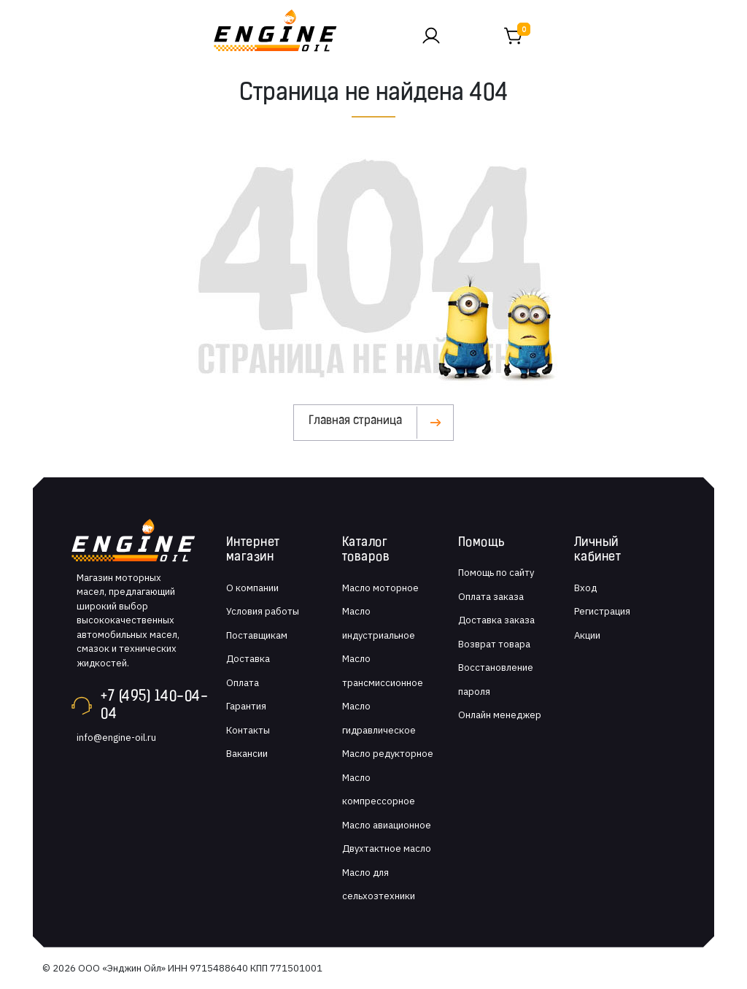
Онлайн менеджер (499, 715)
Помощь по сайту (496, 572)
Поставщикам (256, 635)
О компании (252, 588)
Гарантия (246, 706)
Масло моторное (380, 588)
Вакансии (247, 753)
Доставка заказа (496, 620)
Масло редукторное (387, 753)
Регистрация (602, 611)
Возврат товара (494, 644)
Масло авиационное (386, 825)
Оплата (242, 683)
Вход (585, 588)
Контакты (248, 730)
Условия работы (262, 611)
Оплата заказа (491, 596)
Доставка (248, 659)
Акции (587, 635)
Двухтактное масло (386, 848)
